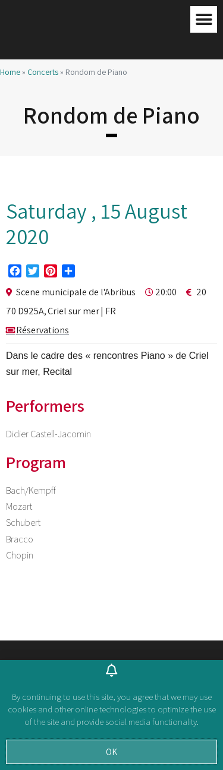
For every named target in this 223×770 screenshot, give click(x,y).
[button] (111, 752)
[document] (111, 385)
